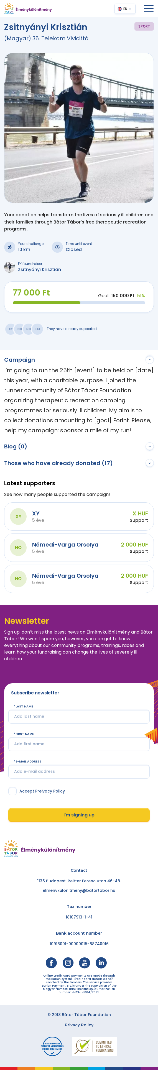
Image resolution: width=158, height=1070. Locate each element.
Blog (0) (15, 446)
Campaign (19, 360)
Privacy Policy (79, 1024)
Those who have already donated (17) (58, 463)
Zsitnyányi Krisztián (39, 269)
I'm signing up (79, 815)
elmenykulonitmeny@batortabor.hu (79, 890)
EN (125, 8)
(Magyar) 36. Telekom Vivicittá (46, 38)
